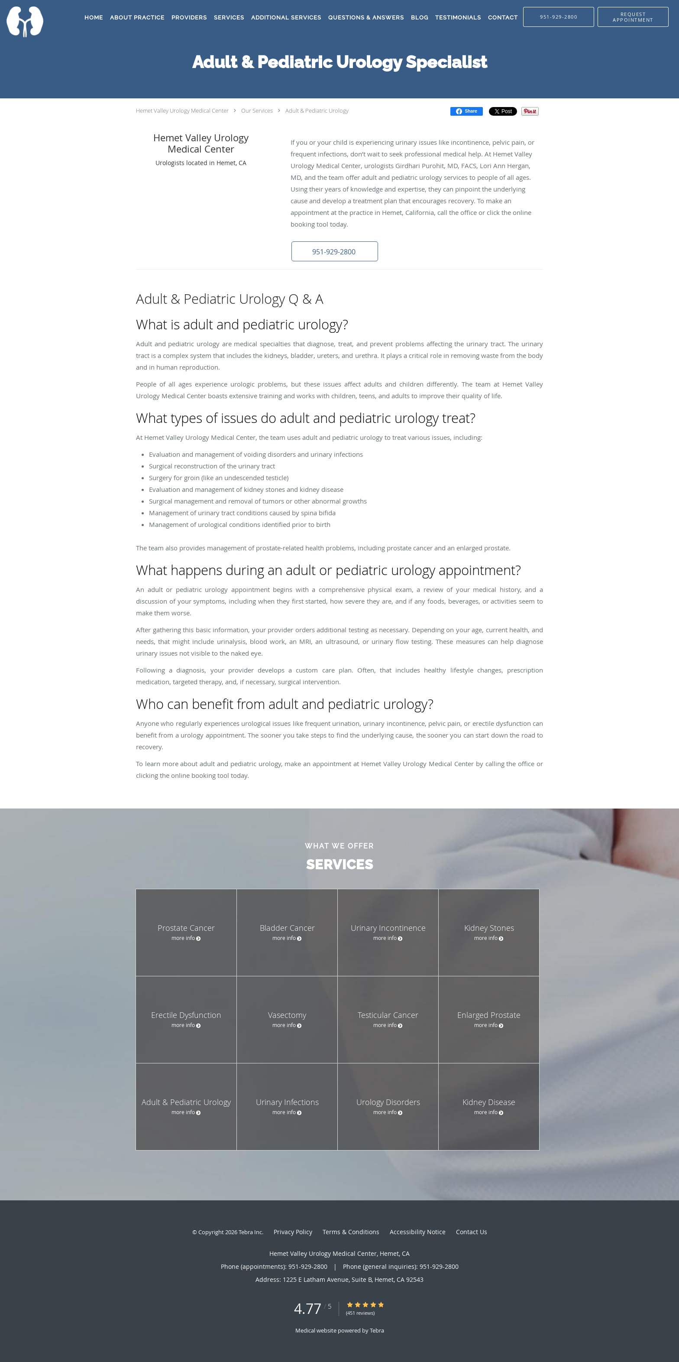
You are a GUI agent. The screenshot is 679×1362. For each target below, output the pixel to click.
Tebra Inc (250, 1232)
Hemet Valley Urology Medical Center (182, 110)
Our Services (257, 110)
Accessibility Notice (418, 1232)
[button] (633, 17)
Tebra (377, 1330)
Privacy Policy (293, 1232)
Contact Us (471, 1232)
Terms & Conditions (351, 1232)
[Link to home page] (21, 22)
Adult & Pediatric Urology (317, 110)
